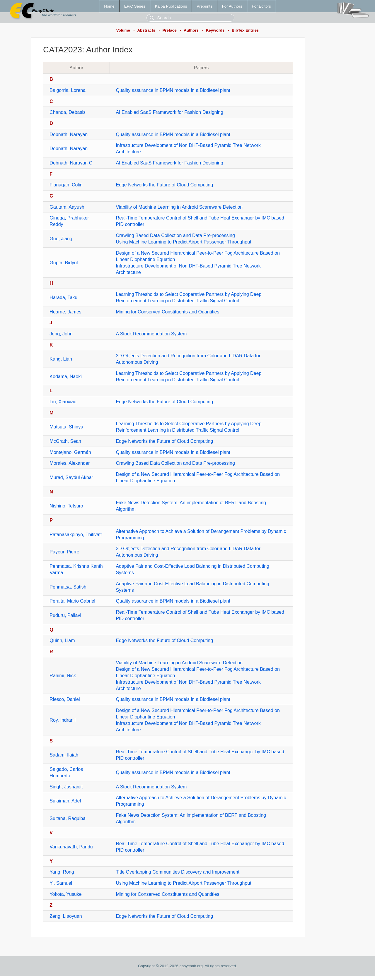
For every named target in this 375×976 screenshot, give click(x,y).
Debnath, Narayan (69, 134)
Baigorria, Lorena (68, 90)
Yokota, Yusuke (65, 894)
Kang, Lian (61, 358)
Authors (191, 30)
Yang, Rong (62, 871)
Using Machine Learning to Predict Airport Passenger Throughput (183, 241)
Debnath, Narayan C (71, 162)
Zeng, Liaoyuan (66, 916)
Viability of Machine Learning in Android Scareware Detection (179, 207)
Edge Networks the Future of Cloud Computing (164, 184)
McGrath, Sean (65, 441)
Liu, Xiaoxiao (63, 401)
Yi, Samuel (61, 883)
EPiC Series (134, 6)
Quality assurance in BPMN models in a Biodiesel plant (173, 90)
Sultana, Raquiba (68, 818)
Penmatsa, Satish (68, 586)
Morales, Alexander (70, 463)
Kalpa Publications (171, 6)
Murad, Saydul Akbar (71, 477)
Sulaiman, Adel (65, 800)
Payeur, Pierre (64, 551)
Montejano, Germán (70, 452)
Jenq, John (61, 333)
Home (109, 6)
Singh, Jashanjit (66, 786)
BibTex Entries (245, 30)
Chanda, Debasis (68, 112)
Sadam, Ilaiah (64, 754)
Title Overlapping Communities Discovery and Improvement (177, 871)
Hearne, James (65, 311)
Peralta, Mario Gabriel (72, 600)
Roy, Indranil (63, 720)
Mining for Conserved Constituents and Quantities (167, 311)
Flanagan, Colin (66, 184)
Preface (169, 30)
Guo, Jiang (61, 238)
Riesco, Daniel (65, 699)
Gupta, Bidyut (64, 262)
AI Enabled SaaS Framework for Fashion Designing (169, 112)
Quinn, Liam (62, 640)
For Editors (261, 6)
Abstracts (146, 30)
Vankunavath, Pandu (71, 846)
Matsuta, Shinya (66, 426)
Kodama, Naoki (65, 376)
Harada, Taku (63, 297)
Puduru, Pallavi (65, 615)
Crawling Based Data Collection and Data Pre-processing (175, 235)
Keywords (215, 30)
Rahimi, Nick (63, 675)
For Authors (232, 6)
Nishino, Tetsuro (66, 505)
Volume (123, 30)
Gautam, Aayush (67, 207)
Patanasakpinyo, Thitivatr (76, 534)
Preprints (204, 6)
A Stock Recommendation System (151, 333)
